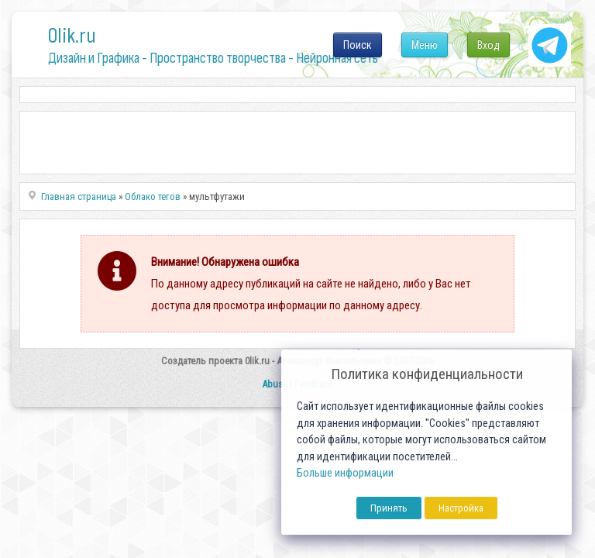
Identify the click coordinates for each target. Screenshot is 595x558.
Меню (424, 45)
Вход (488, 45)
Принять (389, 508)
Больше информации (345, 473)
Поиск (357, 45)
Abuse (274, 384)
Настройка (461, 508)
